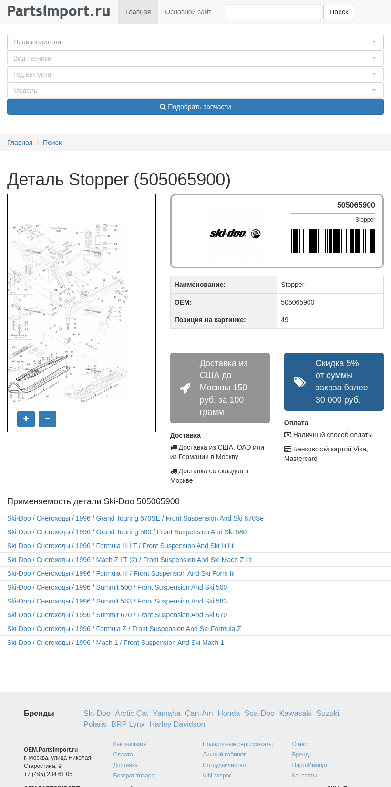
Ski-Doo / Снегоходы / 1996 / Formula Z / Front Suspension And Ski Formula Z (124, 629)
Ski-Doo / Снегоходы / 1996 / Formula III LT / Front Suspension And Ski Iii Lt (120, 546)
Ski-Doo (97, 713)
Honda (228, 713)
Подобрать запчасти (195, 107)
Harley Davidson (177, 724)
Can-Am (199, 713)
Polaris (95, 724)
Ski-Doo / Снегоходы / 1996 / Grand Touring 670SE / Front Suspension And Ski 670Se (135, 518)
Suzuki (327, 713)
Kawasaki (295, 713)
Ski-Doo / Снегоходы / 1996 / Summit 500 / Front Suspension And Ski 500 (117, 587)
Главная (138, 12)
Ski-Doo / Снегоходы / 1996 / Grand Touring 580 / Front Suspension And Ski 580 (127, 532)
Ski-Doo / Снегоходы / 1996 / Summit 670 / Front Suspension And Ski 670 (117, 615)
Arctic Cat (131, 713)
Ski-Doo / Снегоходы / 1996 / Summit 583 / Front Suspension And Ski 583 (117, 601)
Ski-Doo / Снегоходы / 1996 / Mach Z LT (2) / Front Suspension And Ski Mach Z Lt (129, 559)
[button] (195, 42)
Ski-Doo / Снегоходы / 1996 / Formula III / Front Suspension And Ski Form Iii (121, 573)
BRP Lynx (127, 724)
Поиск (338, 12)
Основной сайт (188, 12)
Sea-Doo (260, 713)
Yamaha (166, 713)
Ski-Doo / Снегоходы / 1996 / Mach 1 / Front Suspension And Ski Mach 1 (115, 642)
